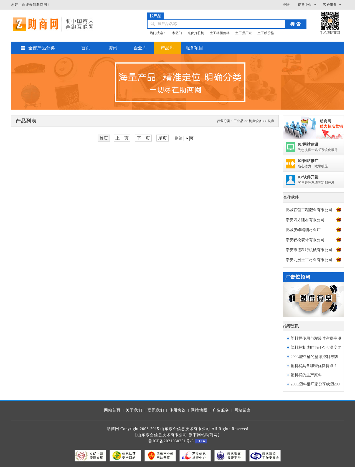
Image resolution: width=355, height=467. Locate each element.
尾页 (162, 138)
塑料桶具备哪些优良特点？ (314, 366)
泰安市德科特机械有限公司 (309, 250)
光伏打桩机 (195, 33)
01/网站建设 (308, 144)
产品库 (167, 48)
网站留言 (242, 410)
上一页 (122, 138)
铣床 (271, 121)
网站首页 (112, 410)
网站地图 (199, 410)
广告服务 (221, 410)
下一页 (143, 138)
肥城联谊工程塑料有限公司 (309, 210)
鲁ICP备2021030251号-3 (171, 441)
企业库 (140, 48)
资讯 (112, 48)
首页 (85, 48)
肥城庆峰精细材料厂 (303, 230)
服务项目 (194, 48)
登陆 (286, 5)
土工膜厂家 (243, 33)
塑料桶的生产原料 (306, 375)
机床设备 (255, 121)
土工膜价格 (265, 33)
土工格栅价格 (220, 33)
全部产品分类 (41, 48)
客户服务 (329, 5)
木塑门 (177, 33)
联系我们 (156, 410)
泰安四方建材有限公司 (305, 220)
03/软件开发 (308, 177)
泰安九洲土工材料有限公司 (309, 260)
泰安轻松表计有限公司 (305, 240)
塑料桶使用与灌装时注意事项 (316, 338)
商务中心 (304, 5)
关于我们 (134, 410)
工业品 (239, 121)
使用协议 (177, 410)
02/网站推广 (308, 161)
